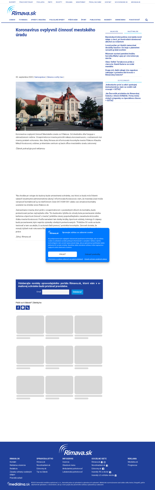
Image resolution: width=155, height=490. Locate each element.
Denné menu (120, 20)
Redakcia (13, 468)
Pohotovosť (134, 20)
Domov (12, 20)
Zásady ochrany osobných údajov (95, 259)
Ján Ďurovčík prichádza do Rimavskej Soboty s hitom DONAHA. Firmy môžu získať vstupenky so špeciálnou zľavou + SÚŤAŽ (123, 97)
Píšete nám (73, 20)
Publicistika (95, 20)
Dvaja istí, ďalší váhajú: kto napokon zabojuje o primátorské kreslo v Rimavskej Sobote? (121, 72)
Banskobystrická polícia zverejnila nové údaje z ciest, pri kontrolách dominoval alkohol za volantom (123, 39)
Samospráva (39, 77)
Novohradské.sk (43, 465)
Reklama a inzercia (18, 465)
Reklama (69, 2)
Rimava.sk (41, 462)
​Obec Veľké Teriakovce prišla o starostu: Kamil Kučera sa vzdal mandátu (119, 64)
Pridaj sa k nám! (95, 2)
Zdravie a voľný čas (54, 77)
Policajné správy (57, 20)
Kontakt (108, 2)
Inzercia (65, 462)
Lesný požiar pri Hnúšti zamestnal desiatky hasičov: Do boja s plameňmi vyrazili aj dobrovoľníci (122, 47)
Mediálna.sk (135, 2)
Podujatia (40, 2)
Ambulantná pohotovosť (72, 468)
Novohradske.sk (121, 2)
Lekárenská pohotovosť (72, 472)
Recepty (59, 2)
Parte (50, 2)
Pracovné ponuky (26, 2)
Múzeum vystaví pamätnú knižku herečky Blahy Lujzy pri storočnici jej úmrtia (122, 56)
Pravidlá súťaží (16, 478)
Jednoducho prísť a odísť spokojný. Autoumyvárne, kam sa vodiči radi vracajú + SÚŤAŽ (121, 87)
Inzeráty (12, 2)
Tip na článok (42, 472)
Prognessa (132, 465)
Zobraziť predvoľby (92, 254)
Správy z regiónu (38, 20)
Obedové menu (68, 465)
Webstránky (80, 2)
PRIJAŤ (62, 254)
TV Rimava (23, 20)
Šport (83, 20)
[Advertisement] (59, 55)
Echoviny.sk (41, 468)
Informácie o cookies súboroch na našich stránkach (65, 259)
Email (39, 292)
